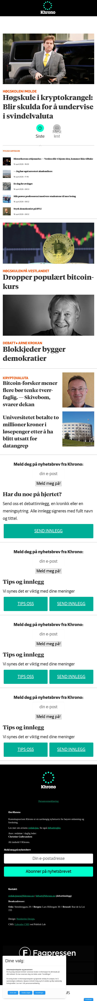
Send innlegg (48, 531)
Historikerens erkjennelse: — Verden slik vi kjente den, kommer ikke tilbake (53, 158)
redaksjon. (33, 828)
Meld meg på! (48, 483)
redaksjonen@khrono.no (21, 896)
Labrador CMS (22, 924)
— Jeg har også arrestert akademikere (33, 171)
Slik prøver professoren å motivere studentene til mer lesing (45, 196)
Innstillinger (88, 999)
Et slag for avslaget (23, 183)
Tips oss (26, 604)
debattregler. (54, 828)
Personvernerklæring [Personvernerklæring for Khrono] (48, 801)
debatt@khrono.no (45, 896)
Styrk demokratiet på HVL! (28, 208)
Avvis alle (13, 993)
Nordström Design (25, 919)
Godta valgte (26, 993)
